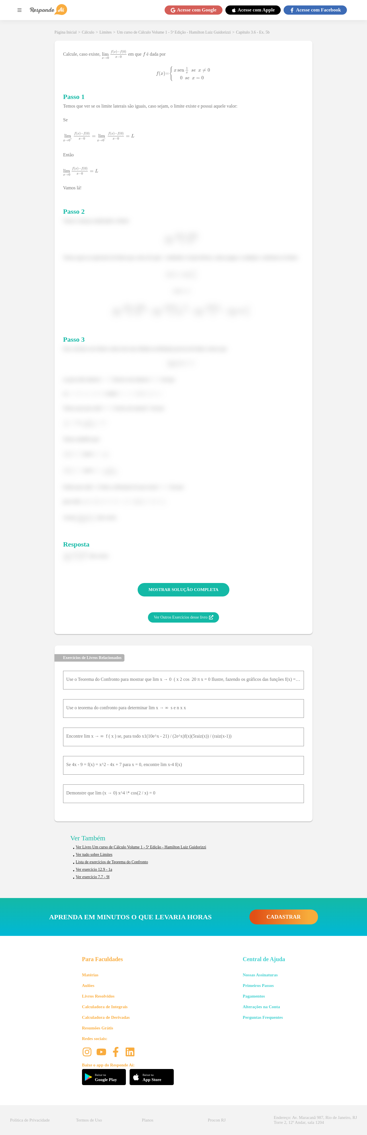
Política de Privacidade (30, 1120)
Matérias (90, 975)
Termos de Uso (89, 1120)
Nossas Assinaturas (260, 975)
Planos (147, 1120)
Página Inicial (65, 32)
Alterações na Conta (261, 1006)
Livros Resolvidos (98, 996)
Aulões (88, 985)
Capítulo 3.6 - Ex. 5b (253, 32)
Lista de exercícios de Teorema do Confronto (112, 862)
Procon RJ (217, 1120)
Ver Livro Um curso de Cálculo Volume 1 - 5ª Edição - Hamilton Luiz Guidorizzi (141, 847)
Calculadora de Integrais (105, 1006)
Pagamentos (254, 996)
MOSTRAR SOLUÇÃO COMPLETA (183, 589)
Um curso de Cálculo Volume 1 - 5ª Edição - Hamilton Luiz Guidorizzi (174, 32)
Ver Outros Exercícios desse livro (183, 617)
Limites (105, 32)
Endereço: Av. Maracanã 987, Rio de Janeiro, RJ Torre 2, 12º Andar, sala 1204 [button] (315, 1120)
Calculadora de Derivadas (106, 1017)
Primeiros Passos (258, 985)
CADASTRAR (284, 917)
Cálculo (88, 32)
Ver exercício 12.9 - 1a (94, 869)
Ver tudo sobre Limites (94, 854)
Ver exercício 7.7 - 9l (93, 877)
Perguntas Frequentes (263, 1017)
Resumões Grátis (97, 1028)
